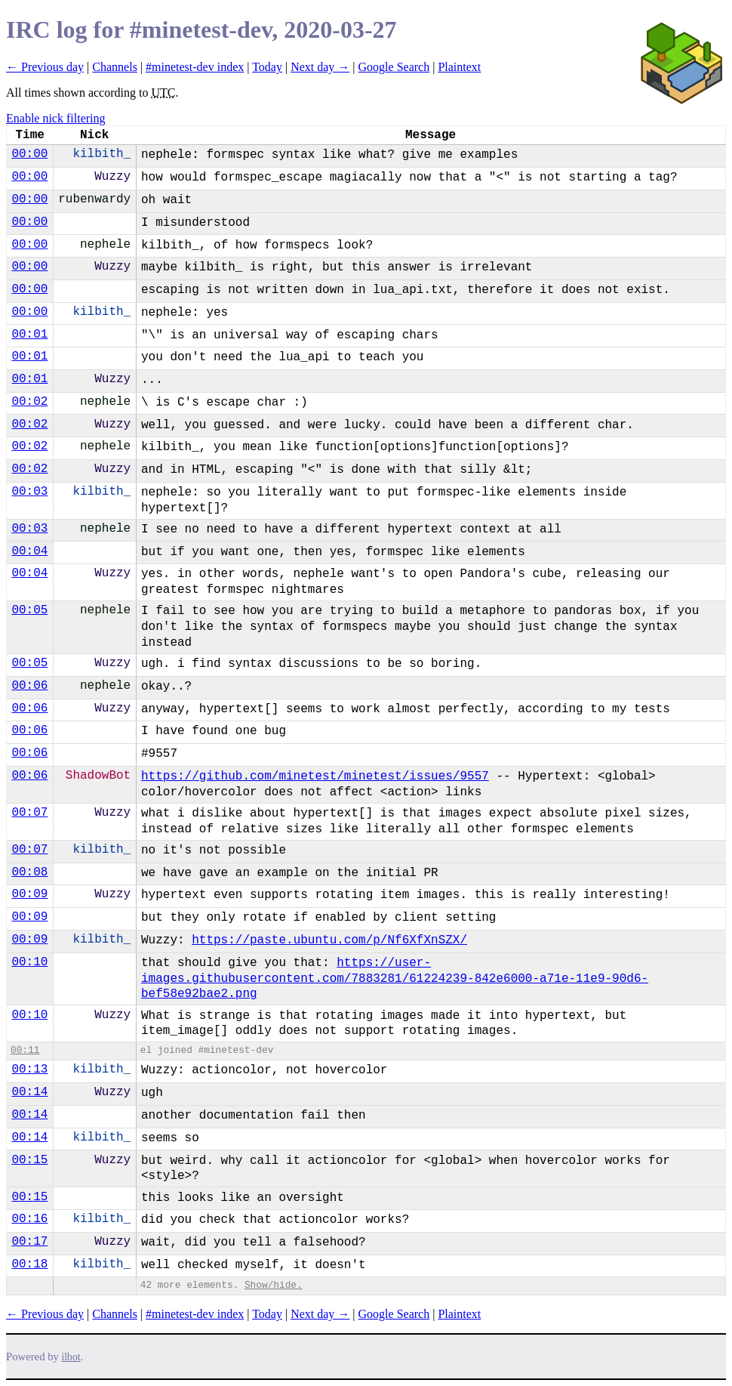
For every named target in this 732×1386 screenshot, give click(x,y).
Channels (114, 66)
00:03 (29, 492)
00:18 (29, 1264)
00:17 (29, 1242)
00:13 (29, 1069)
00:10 (29, 962)
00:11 (25, 1050)
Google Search (394, 66)
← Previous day (45, 66)
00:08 (29, 872)
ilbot (71, 1357)
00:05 (29, 610)
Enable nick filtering (56, 118)
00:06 (29, 686)
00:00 (29, 154)
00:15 (29, 1160)
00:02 (29, 402)
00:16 (29, 1219)
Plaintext (459, 66)
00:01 (29, 334)
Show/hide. (274, 1285)
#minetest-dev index (195, 66)
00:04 (29, 551)
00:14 (29, 1092)
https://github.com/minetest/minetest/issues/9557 (315, 776)
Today (267, 66)
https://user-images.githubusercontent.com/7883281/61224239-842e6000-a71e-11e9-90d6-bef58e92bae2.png (394, 979)
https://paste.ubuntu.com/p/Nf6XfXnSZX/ (329, 940)
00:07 (29, 813)
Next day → (320, 66)
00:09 (29, 894)
